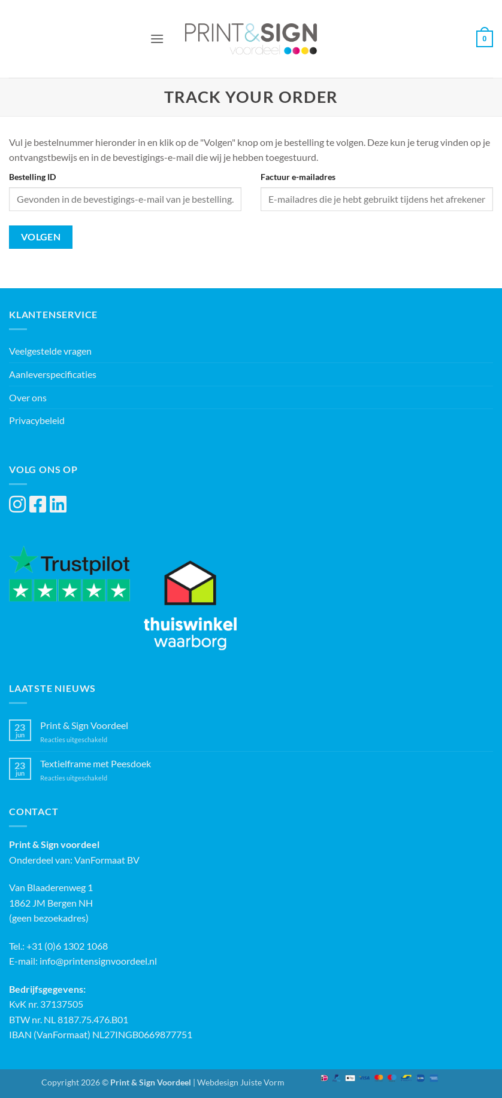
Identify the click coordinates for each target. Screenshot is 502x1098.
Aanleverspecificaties (52, 374)
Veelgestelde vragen (50, 350)
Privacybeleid (37, 420)
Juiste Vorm (262, 1082)
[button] (157, 38)
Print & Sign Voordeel (84, 725)
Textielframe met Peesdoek (95, 763)
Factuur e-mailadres (298, 177)
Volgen (41, 236)
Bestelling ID (32, 177)
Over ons (28, 397)
